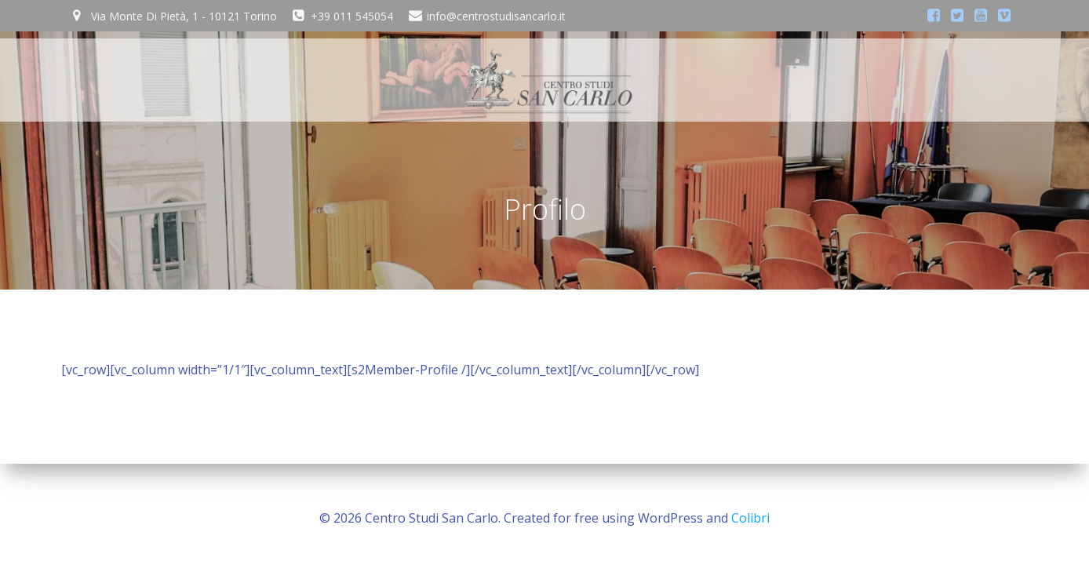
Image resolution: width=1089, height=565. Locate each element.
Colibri (750, 518)
